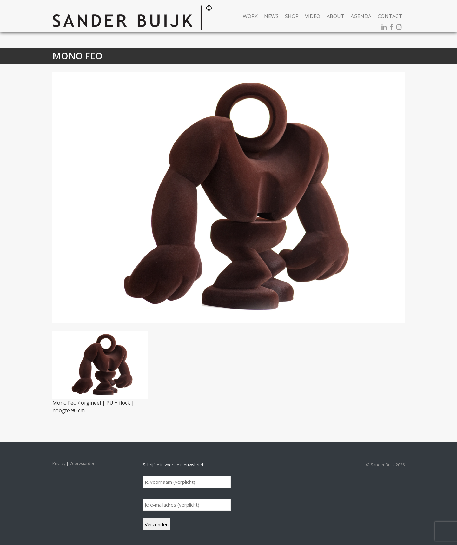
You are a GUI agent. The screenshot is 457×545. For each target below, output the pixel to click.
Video (312, 16)
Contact (390, 16)
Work (250, 16)
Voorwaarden (83, 463)
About (335, 16)
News (271, 16)
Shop (292, 16)
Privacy (58, 463)
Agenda (361, 16)
